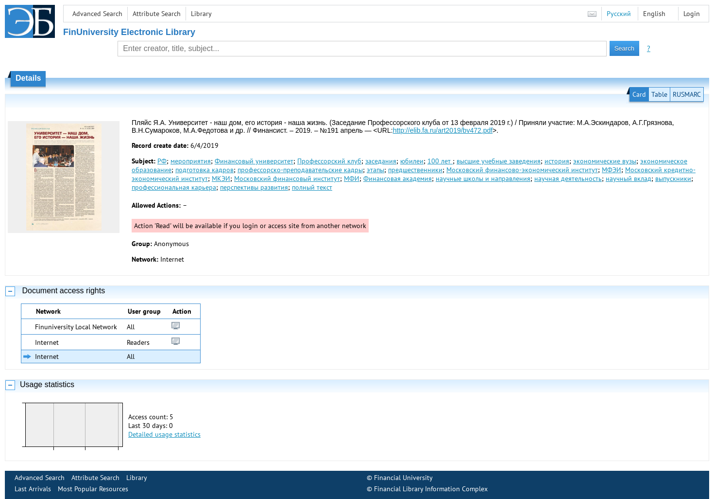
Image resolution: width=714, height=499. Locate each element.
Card (639, 94)
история (556, 161)
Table (659, 94)
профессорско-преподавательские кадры (300, 169)
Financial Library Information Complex (431, 488)
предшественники (415, 169)
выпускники (673, 178)
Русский (619, 13)
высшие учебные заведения (499, 161)
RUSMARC (687, 94)
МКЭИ (221, 178)
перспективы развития (254, 187)
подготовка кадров (204, 169)
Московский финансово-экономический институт (522, 169)
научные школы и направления (483, 178)
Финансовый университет (254, 161)
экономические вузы (604, 161)
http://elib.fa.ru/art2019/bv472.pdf (443, 130)
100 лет (440, 161)
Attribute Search (157, 13)
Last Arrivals (33, 488)
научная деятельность (568, 178)
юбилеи (412, 161)
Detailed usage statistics (164, 434)
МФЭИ (611, 169)
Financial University (403, 477)
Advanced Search (97, 13)
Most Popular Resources (93, 488)
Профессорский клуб (329, 161)
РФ (162, 161)
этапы (375, 169)
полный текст (312, 187)
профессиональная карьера (174, 187)
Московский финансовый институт (287, 178)
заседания (380, 161)
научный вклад (628, 178)
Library (201, 13)
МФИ (351, 178)
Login (691, 13)
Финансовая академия (397, 178)
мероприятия (190, 161)
